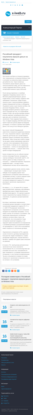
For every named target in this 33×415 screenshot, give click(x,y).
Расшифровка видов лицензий (8, 379)
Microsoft (6, 62)
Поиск (28, 21)
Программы (4, 357)
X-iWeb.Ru (15, 409)
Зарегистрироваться (11, 2)
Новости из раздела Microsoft (12, 46)
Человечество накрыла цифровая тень (19, 320)
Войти (2, 2)
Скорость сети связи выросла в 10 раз (20, 306)
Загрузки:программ (11, 32)
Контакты (3, 372)
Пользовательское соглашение (9, 374)
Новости (3, 365)
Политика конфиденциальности (9, 376)
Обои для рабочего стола (7, 362)
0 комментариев (16, 62)
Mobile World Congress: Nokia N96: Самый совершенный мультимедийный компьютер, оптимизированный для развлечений (20, 336)
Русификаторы (5, 360)
